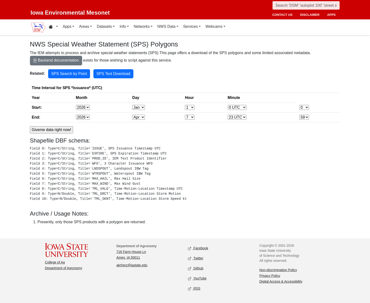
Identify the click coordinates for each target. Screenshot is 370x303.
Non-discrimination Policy (278, 270)
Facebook (198, 248)
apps (331, 15)
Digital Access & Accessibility (280, 281)
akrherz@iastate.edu (131, 265)
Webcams (213, 26)
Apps (67, 26)
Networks (142, 26)
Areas (84, 26)
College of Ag (55, 262)
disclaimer (309, 15)
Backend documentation (56, 61)
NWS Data (166, 26)
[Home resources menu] (53, 27)
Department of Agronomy (63, 268)
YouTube (197, 278)
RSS (194, 288)
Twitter (195, 258)
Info (123, 26)
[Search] (306, 5)
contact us (282, 15)
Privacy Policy (269, 276)
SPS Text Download (113, 74)
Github (195, 268)
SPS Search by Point (69, 74)
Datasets (104, 26)
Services (190, 26)
